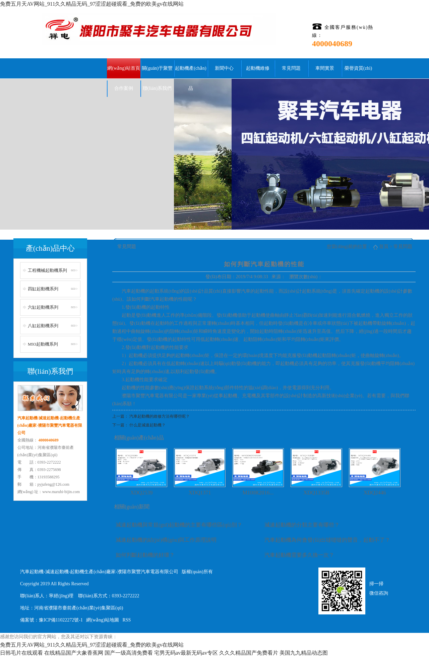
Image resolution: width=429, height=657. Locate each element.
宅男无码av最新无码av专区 (186, 653)
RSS (126, 619)
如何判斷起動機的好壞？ (145, 555)
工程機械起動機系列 (47, 270)
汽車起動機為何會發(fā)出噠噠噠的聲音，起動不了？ (327, 540)
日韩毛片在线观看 (21, 653)
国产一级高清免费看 (129, 653)
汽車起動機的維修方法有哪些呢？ (159, 416)
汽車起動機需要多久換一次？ (299, 555)
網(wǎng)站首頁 (123, 68)
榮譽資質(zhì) (358, 68)
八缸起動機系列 (43, 325)
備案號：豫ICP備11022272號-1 (51, 619)
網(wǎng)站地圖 (102, 619)
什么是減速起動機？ (147, 425)
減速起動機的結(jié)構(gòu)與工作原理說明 (166, 540)
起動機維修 (257, 68)
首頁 (383, 246)
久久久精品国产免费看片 (248, 653)
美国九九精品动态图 (304, 653)
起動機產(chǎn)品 (190, 72)
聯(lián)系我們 (157, 88)
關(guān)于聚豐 (157, 68)
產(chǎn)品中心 (50, 248)
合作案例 (123, 88)
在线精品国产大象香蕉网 (73, 653)
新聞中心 (224, 68)
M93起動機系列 (43, 344)
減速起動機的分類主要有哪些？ (302, 525)
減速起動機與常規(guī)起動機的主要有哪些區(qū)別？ (179, 525)
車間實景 (324, 68)
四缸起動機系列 (43, 288)
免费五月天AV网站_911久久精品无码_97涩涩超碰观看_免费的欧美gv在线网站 (92, 4)
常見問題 (291, 68)
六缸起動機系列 (43, 307)
